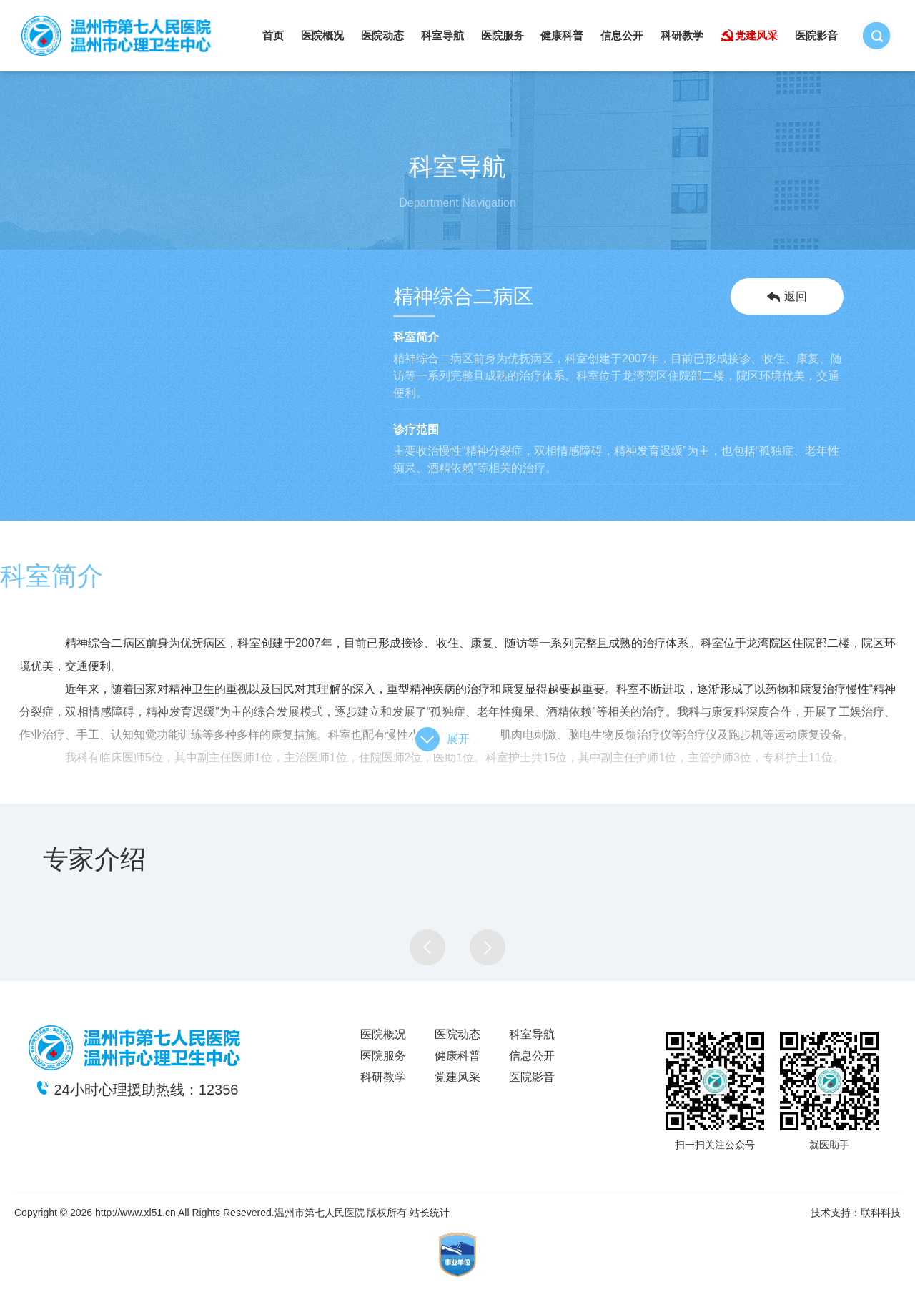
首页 (273, 35)
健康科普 (561, 35)
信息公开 (621, 35)
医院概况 (322, 35)
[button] (427, 947)
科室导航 (442, 35)
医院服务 (502, 35)
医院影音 (816, 35)
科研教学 (682, 35)
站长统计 (430, 1212)
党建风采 (756, 35)
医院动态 (382, 35)
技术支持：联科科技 (856, 1212)
